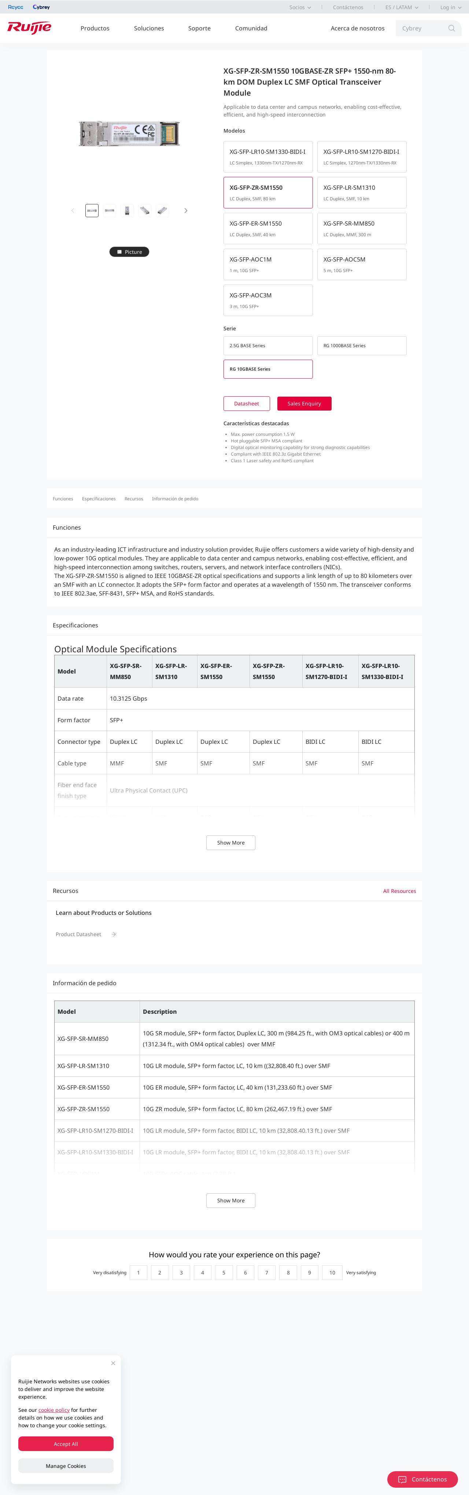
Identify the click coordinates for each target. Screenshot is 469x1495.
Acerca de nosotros (358, 28)
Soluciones (149, 28)
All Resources (399, 891)
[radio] (134, 1273)
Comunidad (251, 28)
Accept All (66, 1443)
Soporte (199, 28)
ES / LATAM (398, 7)
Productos (95, 28)
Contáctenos (348, 7)
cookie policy (54, 1409)
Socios (297, 7)
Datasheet (248, 403)
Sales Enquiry (308, 403)
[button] (186, 210)
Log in (447, 7)
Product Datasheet (78, 934)
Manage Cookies (66, 1465)
